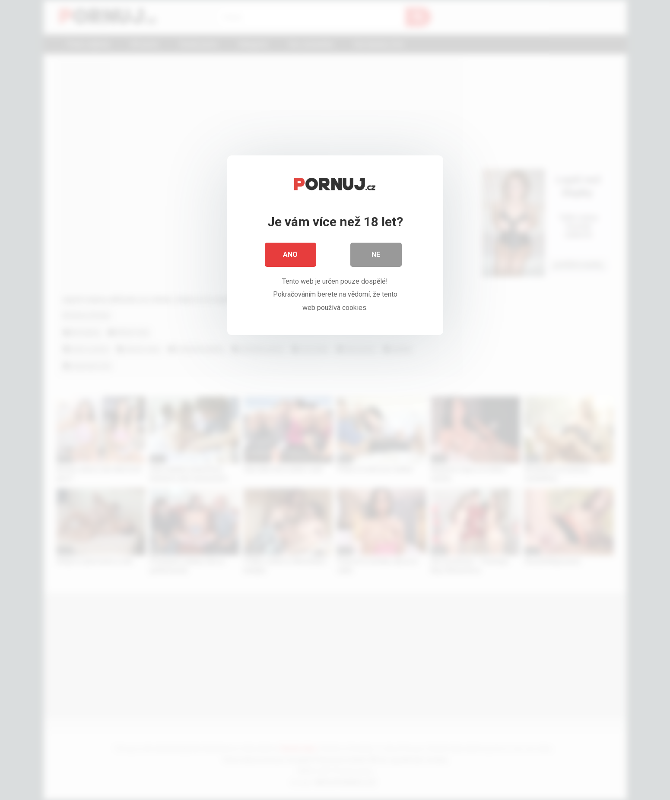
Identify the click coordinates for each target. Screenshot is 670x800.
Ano (290, 254)
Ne (376, 254)
